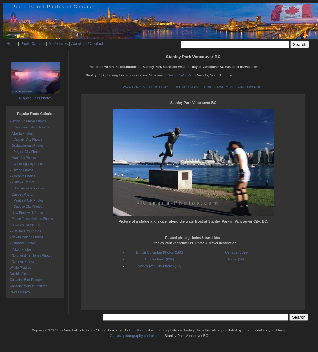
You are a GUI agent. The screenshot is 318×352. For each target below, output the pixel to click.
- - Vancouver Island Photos (29, 127)
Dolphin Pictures (21, 274)
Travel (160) (237, 259)
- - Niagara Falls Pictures (27, 188)
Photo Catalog (32, 43)
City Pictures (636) (159, 259)
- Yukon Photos (21, 249)
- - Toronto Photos (22, 176)
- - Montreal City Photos (26, 200)
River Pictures (20, 292)
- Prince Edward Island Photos (31, 219)
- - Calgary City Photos (26, 139)
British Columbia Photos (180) (159, 252)
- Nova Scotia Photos (25, 225)
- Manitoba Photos (23, 158)
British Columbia (180, 75)
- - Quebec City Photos (26, 206)
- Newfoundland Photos (26, 237)
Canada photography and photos (135, 336)
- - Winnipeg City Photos (27, 164)
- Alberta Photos (21, 133)
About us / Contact (87, 43)
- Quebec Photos (22, 194)
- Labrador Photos (22, 243)
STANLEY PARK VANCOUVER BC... (239, 87)
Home (11, 43)
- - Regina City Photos (25, 152)
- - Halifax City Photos (25, 231)
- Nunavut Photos (22, 261)
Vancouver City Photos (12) (159, 266)
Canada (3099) (236, 252)
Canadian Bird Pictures (26, 280)
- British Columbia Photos (28, 121)
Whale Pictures (20, 267)
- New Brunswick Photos (27, 213)
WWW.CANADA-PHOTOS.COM (144, 87)
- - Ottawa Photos (22, 182)
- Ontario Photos (21, 170)
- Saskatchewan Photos (26, 145)
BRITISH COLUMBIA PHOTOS (190, 87)
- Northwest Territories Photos (31, 255)
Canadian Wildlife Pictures (28, 286)
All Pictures (58, 43)
